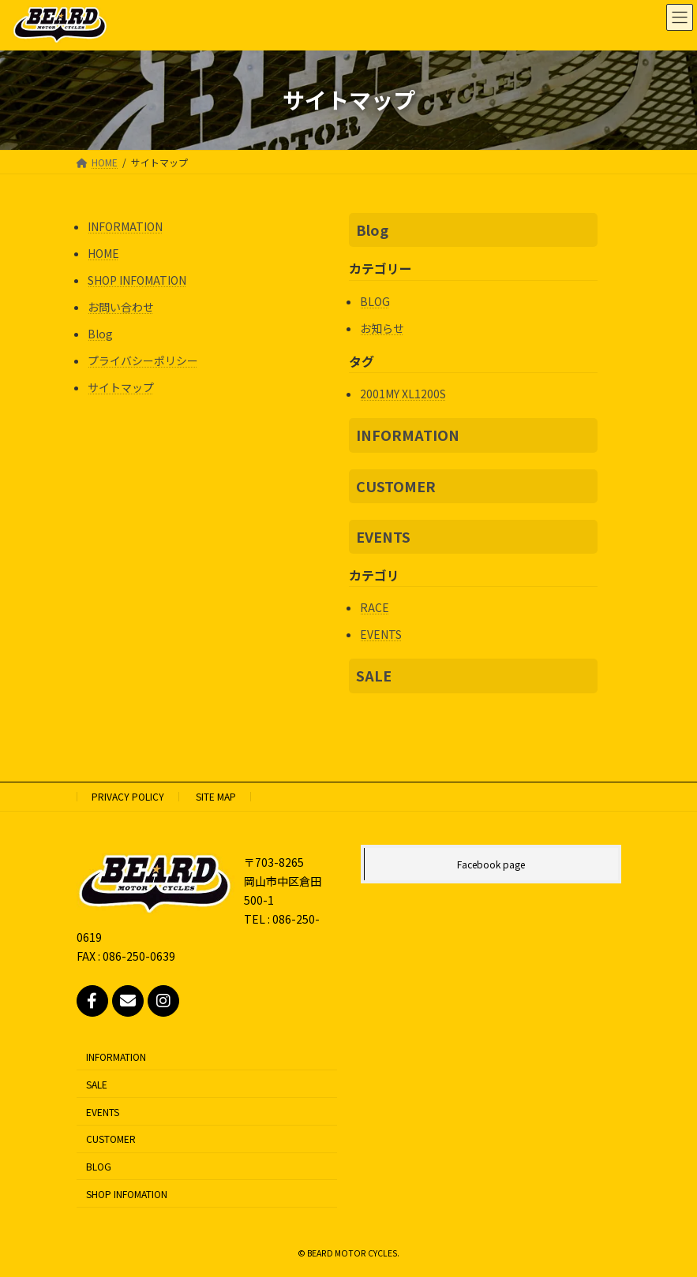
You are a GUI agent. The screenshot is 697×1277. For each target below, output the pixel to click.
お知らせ (382, 328)
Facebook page (491, 864)
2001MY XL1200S (403, 393)
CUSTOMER (396, 486)
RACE (374, 607)
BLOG (375, 301)
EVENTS (383, 536)
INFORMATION (125, 226)
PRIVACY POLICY (128, 796)
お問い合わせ (121, 307)
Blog (100, 334)
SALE (374, 675)
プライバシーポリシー (143, 360)
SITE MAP (216, 796)
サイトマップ (121, 387)
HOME (103, 253)
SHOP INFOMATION (137, 280)
